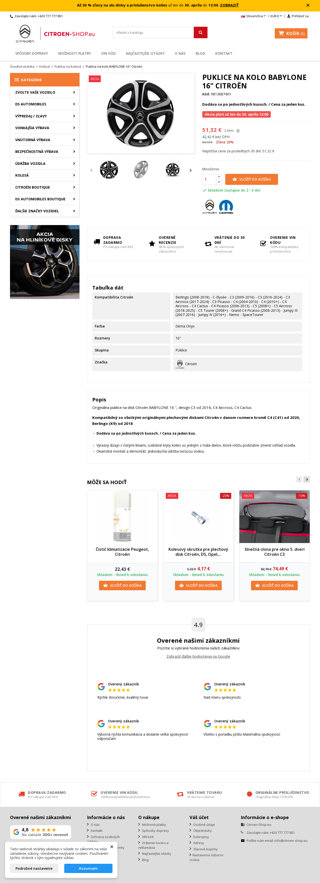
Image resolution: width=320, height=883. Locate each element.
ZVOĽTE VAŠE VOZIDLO (35, 92)
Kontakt (223, 53)
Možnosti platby (74, 53)
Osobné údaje (203, 824)
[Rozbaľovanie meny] (276, 16)
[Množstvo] (209, 179)
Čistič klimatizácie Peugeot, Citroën (122, 552)
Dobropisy (200, 837)
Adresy (198, 843)
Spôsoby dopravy (31, 53)
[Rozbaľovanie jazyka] (254, 16)
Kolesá (22, 175)
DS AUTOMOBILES (30, 104)
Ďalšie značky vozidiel (37, 211)
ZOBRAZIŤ (229, 4)
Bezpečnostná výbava (36, 151)
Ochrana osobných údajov (103, 839)
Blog (200, 53)
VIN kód (108, 53)
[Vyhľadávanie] (160, 32)
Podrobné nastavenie (34, 868)
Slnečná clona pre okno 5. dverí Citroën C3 (274, 552)
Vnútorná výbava (32, 139)
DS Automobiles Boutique (40, 199)
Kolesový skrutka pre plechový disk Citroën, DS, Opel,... (198, 552)
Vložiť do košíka (251, 179)
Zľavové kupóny (205, 849)
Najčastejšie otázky (145, 53)
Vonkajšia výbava (32, 127)
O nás (180, 53)
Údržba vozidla (30, 163)
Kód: (206, 94)
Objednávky (202, 830)
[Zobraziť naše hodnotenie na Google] (40, 832)
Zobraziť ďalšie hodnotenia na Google (198, 656)
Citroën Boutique (32, 187)
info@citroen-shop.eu (291, 840)
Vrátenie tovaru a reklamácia (153, 845)
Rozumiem (88, 868)
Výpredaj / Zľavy (31, 116)
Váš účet (199, 817)
